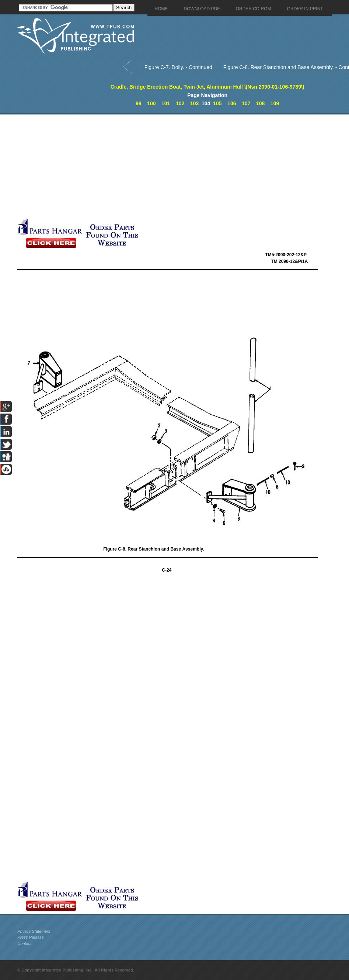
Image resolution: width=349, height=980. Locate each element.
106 (231, 103)
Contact (24, 943)
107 (246, 103)
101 (165, 103)
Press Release (30, 937)
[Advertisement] (174, 166)
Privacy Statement (33, 931)
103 (194, 103)
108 (260, 103)
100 (151, 103)
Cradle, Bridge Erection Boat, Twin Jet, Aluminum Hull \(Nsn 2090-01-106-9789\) (207, 87)
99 (139, 103)
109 (275, 103)
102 (180, 103)
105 (217, 103)
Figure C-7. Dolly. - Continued (178, 67)
